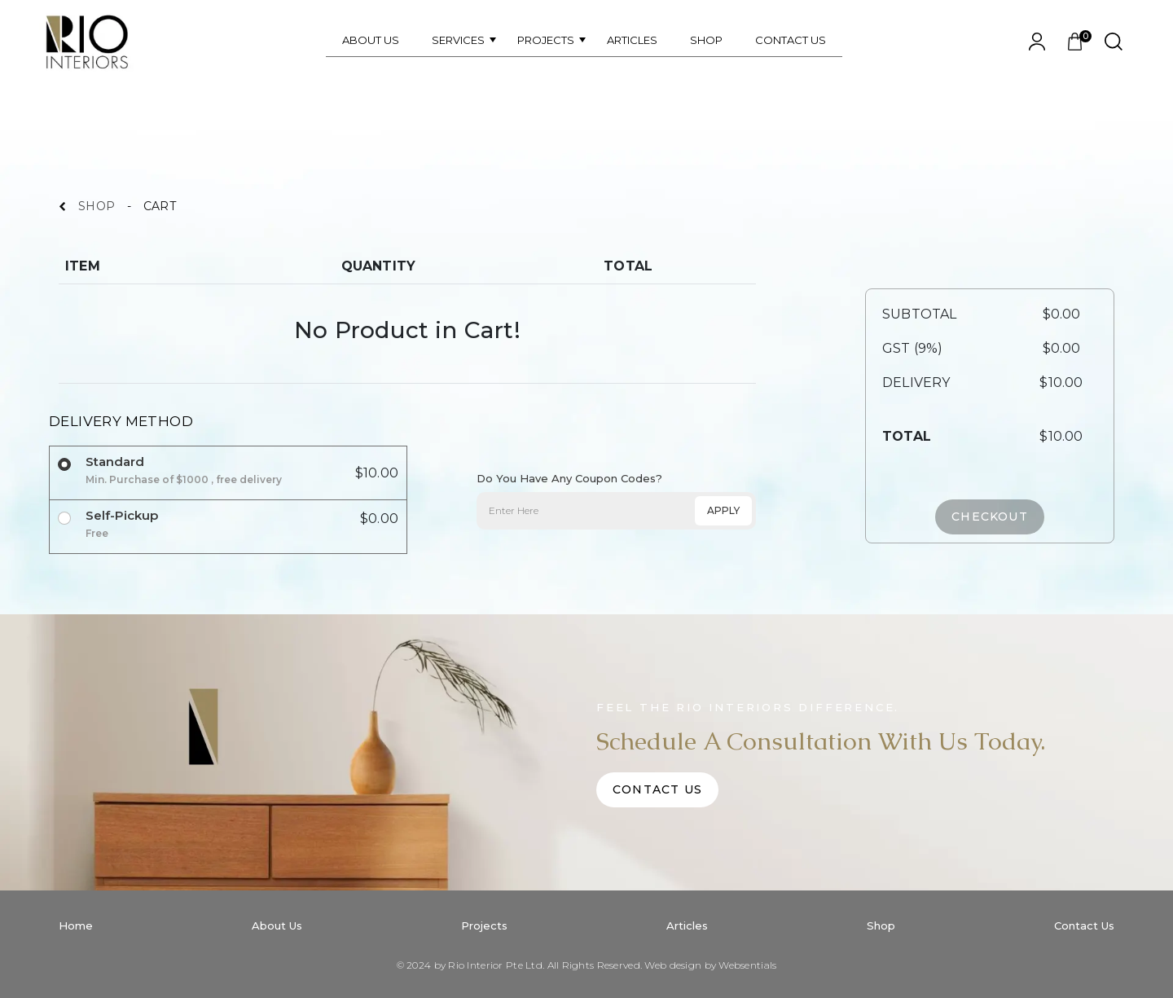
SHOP (706, 39)
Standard (184, 470)
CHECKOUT (989, 516)
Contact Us (657, 789)
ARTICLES (632, 39)
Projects (484, 925)
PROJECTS (545, 39)
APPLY (723, 510)
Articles (687, 925)
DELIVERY (916, 382)
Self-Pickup (122, 524)
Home (76, 925)
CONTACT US (790, 39)
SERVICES (458, 39)
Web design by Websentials (710, 965)
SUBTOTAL (919, 314)
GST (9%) (912, 348)
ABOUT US (370, 39)
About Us (277, 925)
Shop (881, 925)
